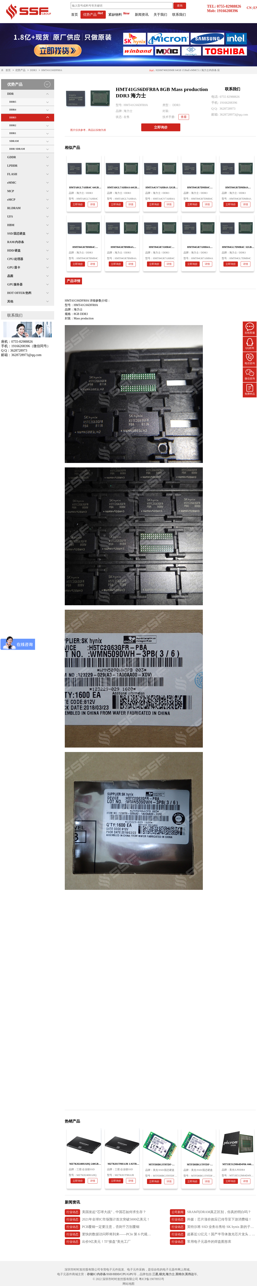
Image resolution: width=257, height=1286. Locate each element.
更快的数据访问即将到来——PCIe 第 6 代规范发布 (108, 1234)
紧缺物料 (119, 14)
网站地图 (128, 1283)
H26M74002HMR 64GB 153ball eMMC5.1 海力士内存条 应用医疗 (184, 71)
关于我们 (160, 14)
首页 (74, 14)
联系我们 (179, 14)
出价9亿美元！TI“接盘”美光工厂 (98, 1242)
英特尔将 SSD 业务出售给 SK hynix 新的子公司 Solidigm (213, 1227)
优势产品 (93, 14)
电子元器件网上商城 (176, 1269)
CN (249, 8)
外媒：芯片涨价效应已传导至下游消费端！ (211, 1220)
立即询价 (161, 127)
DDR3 (33, 70)
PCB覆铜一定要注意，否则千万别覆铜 (102, 1227)
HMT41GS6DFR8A (51, 70)
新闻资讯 (141, 14)
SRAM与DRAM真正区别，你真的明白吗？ (210, 1212)
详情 (92, 204)
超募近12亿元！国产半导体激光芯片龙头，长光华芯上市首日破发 (213, 1234)
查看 (184, 117)
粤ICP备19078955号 (151, 1279)
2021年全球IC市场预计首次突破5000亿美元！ (107, 1220)
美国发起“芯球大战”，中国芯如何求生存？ (105, 1212)
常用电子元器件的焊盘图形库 (200, 1242)
